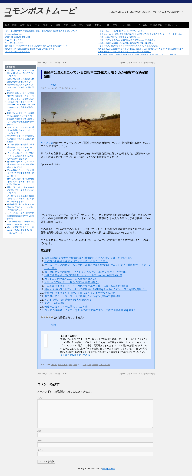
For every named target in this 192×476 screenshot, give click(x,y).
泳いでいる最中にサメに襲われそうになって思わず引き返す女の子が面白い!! (20, 182)
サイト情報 (141, 25)
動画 (89, 364)
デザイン (99, 25)
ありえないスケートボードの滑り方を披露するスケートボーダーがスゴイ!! (20, 130)
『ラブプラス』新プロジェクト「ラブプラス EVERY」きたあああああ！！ (130, 46)
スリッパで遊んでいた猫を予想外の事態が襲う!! (71, 282)
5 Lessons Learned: (13, 34)
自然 (75, 364)
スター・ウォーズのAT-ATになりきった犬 (137, 62)
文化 (37, 25)
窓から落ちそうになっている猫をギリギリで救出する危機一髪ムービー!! (20, 173)
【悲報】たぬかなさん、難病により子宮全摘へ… (119, 37)
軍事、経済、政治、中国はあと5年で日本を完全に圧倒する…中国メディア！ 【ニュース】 (137, 55)
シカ (84, 364)
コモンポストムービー (39, 13)
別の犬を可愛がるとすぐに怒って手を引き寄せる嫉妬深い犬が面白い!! (20, 122)
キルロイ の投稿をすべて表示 (76, 355)
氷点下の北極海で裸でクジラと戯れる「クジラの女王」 (76, 261)
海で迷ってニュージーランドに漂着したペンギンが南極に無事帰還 (82, 296)
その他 (54, 364)
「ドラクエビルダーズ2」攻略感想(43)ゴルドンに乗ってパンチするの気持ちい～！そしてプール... (140, 34)
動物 (70, 364)
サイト (40, 450)
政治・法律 (11, 25)
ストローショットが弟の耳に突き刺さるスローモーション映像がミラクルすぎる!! (20, 199)
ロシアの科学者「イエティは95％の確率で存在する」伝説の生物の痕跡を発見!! (89, 310)
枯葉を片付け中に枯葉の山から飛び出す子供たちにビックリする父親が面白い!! (20, 207)
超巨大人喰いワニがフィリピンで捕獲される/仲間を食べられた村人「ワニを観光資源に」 (95, 289)
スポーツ (47, 25)
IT (108, 25)
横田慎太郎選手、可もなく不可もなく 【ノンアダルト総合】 (124, 52)
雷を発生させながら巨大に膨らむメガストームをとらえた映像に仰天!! (20, 139)
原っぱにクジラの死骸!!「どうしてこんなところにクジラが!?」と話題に (85, 271)
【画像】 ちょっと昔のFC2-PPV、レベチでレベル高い (121, 31)
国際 (58, 25)
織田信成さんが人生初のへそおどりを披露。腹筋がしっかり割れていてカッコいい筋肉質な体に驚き (140, 49)
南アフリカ (47, 142)
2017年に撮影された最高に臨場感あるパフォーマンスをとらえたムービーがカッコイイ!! (20, 147)
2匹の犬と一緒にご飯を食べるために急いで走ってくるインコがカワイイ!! (21, 190)
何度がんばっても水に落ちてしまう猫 (66, 306)
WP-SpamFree (108, 468)
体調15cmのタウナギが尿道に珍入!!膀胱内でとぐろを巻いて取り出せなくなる (88, 258)
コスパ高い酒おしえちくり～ (17, 52)
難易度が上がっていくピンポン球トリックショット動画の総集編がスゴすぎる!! (20, 164)
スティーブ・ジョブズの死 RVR (51, 62)
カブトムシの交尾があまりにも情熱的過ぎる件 (71, 278)
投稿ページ (171, 25)
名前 (39, 431)
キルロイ (72, 88)
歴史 (65, 25)
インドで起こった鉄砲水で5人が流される (68, 299)
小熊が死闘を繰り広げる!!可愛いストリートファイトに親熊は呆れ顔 (83, 275)
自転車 (95, 364)
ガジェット (118, 25)
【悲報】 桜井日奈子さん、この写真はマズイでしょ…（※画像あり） (127, 40)
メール (40, 441)
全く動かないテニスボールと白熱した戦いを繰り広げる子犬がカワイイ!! (36, 46)
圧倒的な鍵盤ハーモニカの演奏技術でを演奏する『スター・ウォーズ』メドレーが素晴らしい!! (21, 96)
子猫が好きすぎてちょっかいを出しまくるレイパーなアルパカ (80, 292)
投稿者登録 (156, 25)
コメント (41, 398)
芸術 (129, 25)
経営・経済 (26, 25)
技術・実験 (85, 25)
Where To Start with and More (17, 37)
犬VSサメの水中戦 (56, 303)
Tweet (52, 84)
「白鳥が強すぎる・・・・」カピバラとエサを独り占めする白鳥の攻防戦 (86, 285)
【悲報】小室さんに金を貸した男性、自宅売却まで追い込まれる (125, 43)
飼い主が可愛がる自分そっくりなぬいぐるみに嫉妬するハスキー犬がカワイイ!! (20, 230)
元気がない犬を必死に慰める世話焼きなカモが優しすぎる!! (30, 49)
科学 (73, 25)
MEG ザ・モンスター (14, 40)
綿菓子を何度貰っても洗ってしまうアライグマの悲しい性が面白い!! (20, 87)
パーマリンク (104, 364)
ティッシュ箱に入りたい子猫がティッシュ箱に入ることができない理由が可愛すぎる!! (20, 156)
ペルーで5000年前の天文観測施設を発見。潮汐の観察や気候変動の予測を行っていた (41, 31)
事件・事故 (62, 364)
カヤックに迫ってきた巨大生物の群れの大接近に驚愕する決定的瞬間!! (20, 216)
